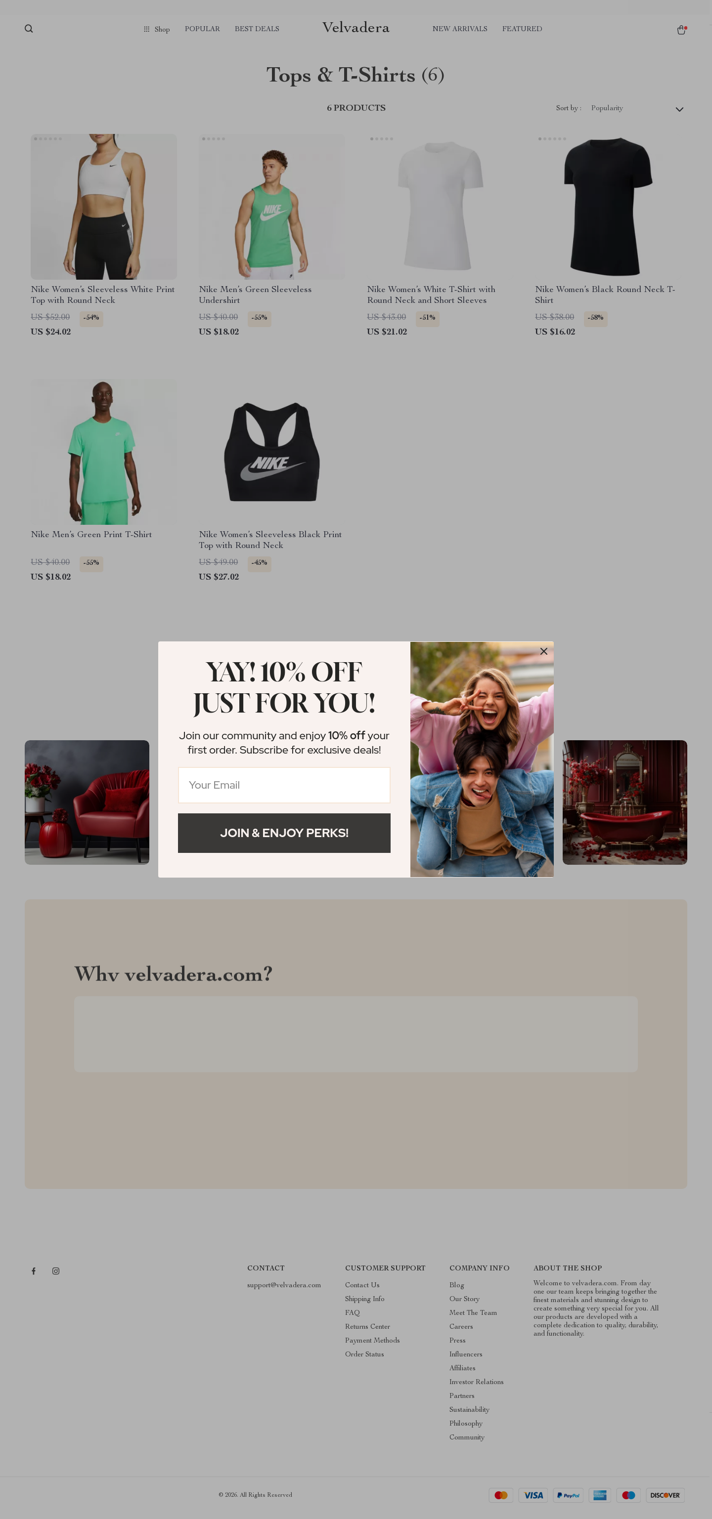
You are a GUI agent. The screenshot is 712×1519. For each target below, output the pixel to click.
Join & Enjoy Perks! (284, 833)
